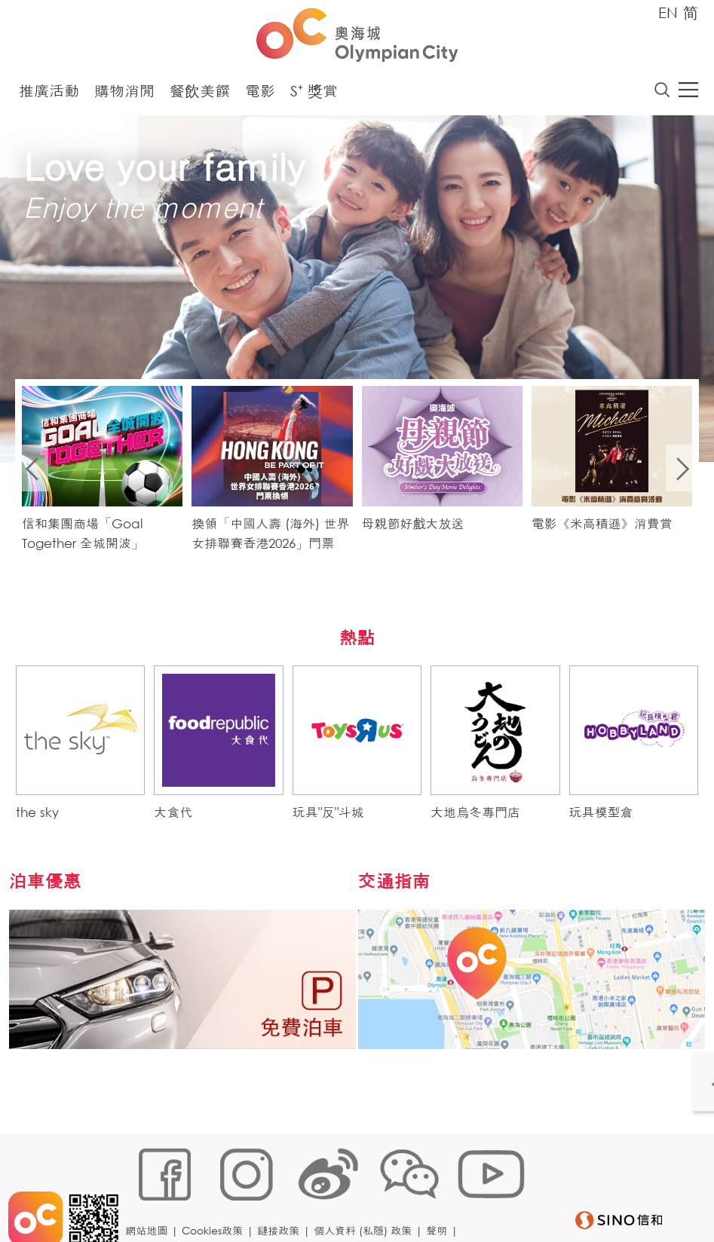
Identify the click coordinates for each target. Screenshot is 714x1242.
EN (668, 12)
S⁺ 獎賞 (314, 94)
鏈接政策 (283, 1194)
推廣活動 (49, 94)
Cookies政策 (216, 1194)
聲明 (441, 1194)
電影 (260, 94)
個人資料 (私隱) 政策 (367, 1194)
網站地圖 (151, 1194)
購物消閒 (124, 94)
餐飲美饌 (200, 94)
